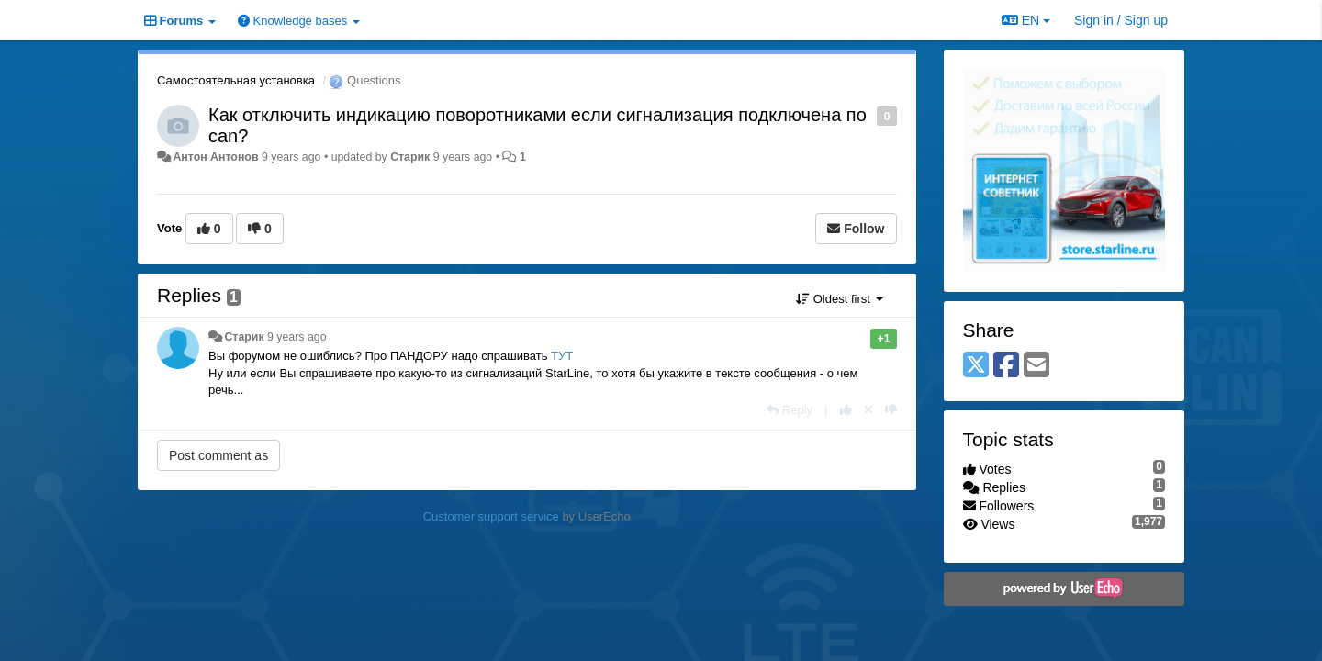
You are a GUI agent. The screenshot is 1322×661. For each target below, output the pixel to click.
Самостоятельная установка (236, 80)
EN (1026, 20)
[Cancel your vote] (868, 410)
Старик (410, 157)
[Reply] (789, 410)
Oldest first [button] (839, 299)
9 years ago (297, 336)
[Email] (1036, 366)
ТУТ (562, 356)
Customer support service (491, 516)
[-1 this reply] (891, 410)
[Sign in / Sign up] (1121, 20)
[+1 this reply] (846, 410)
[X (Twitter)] (976, 366)
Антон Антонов (215, 157)
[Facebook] (1006, 366)
